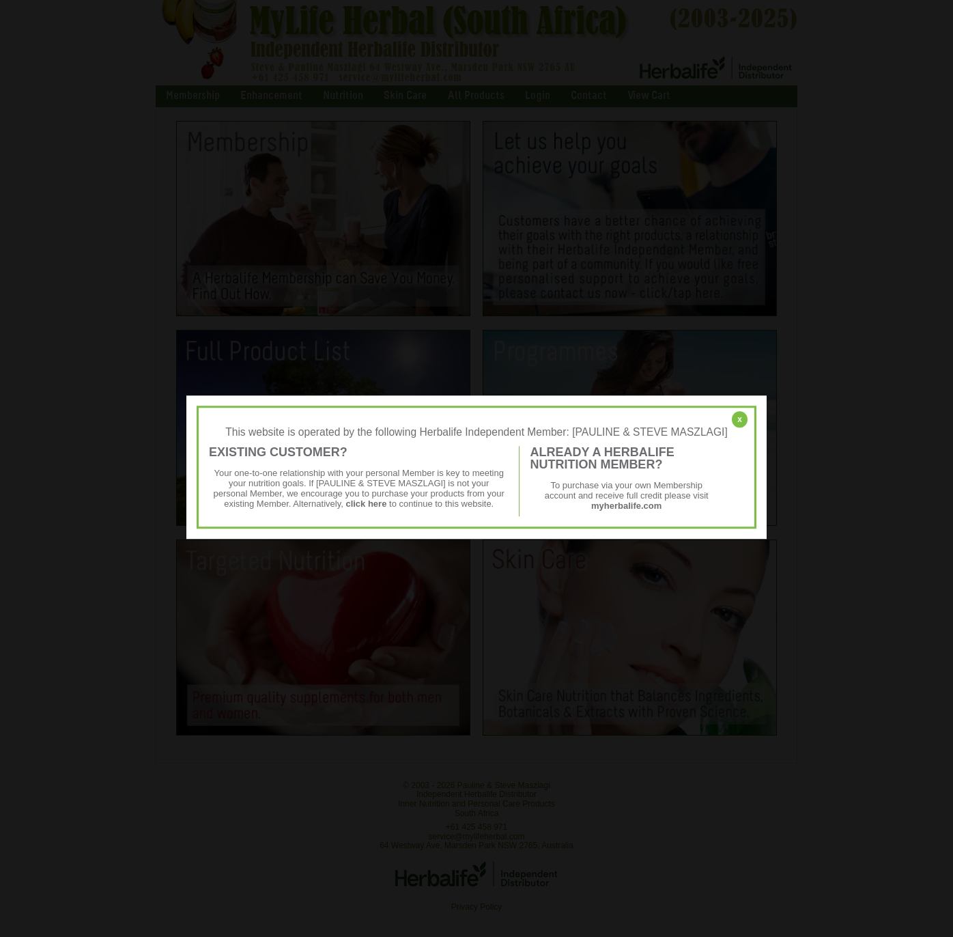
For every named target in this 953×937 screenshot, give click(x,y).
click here (365, 504)
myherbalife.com (626, 506)
